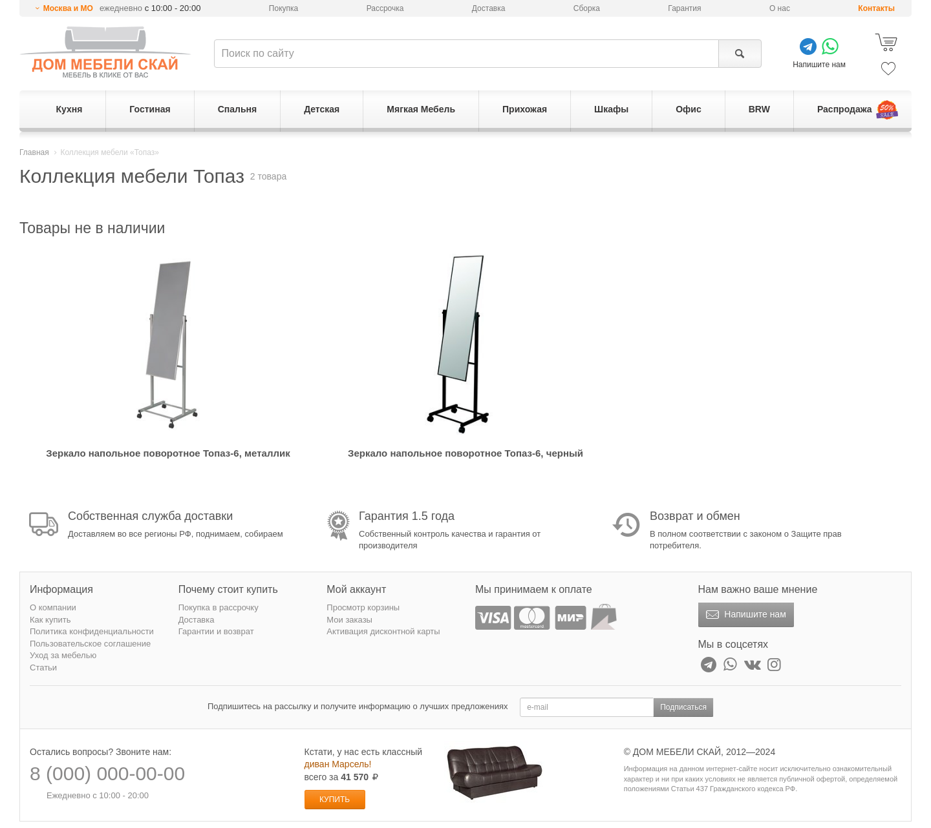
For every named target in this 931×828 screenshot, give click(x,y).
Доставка (489, 8)
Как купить (50, 620)
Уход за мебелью (63, 655)
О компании (53, 607)
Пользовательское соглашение (90, 643)
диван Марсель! (338, 764)
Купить (334, 799)
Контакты (876, 8)
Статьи (43, 667)
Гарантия (684, 8)
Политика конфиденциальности (92, 631)
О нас (779, 8)
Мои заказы (349, 620)
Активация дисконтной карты (383, 631)
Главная (34, 152)
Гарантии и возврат (216, 631)
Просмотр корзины (363, 607)
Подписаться (683, 707)
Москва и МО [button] (68, 8)
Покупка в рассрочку (218, 607)
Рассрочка (385, 8)
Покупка (283, 8)
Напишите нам (744, 615)
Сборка (586, 8)
